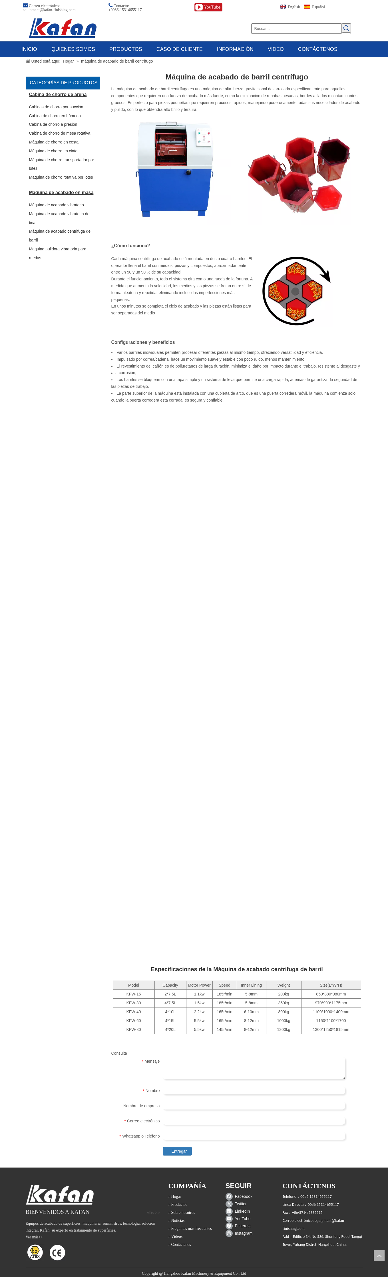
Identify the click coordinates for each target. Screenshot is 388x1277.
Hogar (176, 1196)
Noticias (178, 1220)
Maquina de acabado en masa (61, 192)
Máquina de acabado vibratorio (56, 205)
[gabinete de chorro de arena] (60, 1195)
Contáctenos (181, 1244)
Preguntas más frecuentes (191, 1228)
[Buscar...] (297, 28)
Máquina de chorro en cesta (54, 142)
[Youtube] (240, 1218)
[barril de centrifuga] (299, 173)
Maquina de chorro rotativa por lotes (61, 177)
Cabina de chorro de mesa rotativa (60, 133)
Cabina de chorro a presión (53, 124)
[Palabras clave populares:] (346, 28)
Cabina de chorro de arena (58, 94)
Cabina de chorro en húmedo (55, 115)
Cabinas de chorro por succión (56, 107)
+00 (111, 10)
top (379, 1255)
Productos (179, 1204)
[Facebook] (240, 1196)
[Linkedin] (240, 1211)
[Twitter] (240, 1204)
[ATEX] (46, 1252)
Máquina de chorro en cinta (53, 151)
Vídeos (177, 1236)
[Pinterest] (240, 1226)
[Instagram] (240, 1233)
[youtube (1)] (208, 7)
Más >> (153, 1213)
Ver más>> (34, 1237)
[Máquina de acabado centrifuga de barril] (177, 170)
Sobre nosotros (183, 1212)
